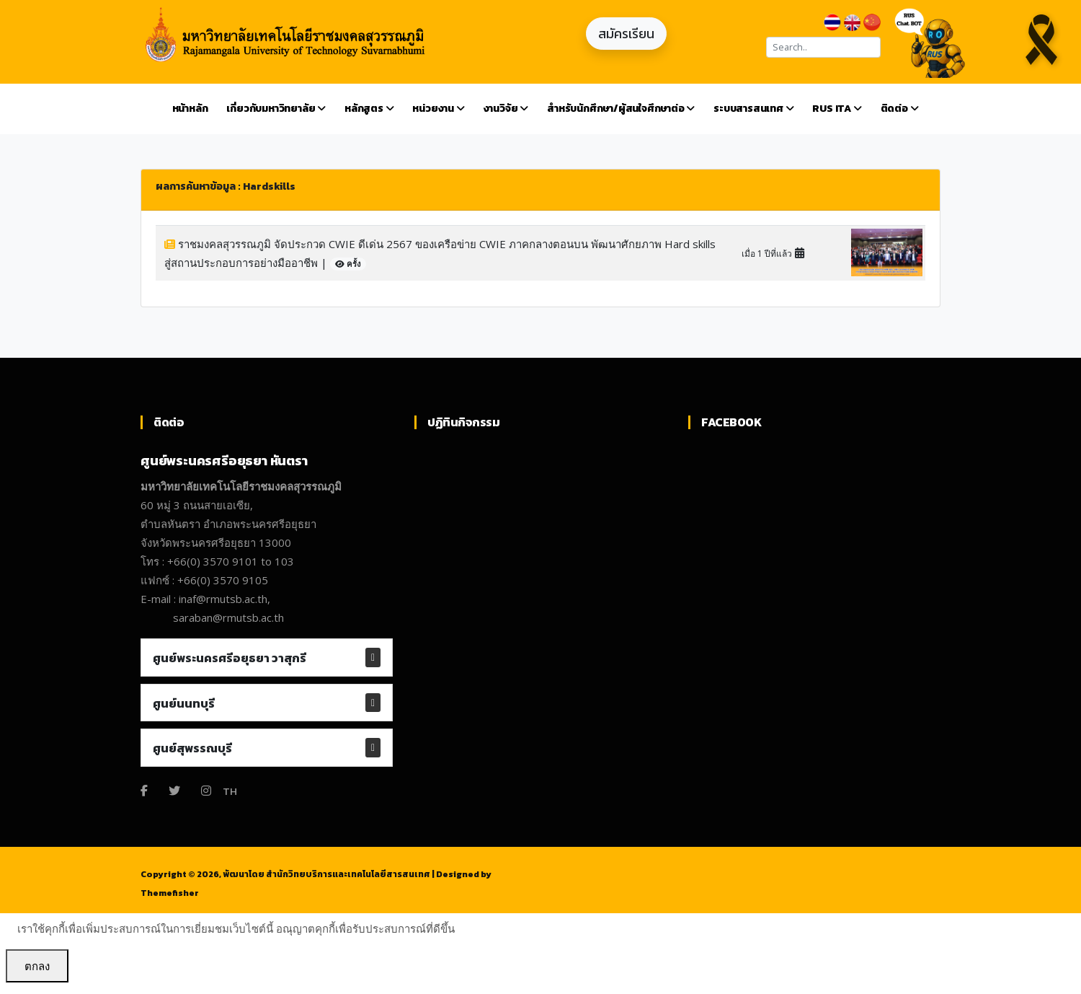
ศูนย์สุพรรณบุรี (192, 748)
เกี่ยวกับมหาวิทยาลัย (276, 108)
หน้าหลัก (190, 108)
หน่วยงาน (438, 108)
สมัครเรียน (626, 33)
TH (230, 791)
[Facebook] (144, 791)
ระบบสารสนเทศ (753, 108)
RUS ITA (836, 108)
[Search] (823, 47)
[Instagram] (206, 791)
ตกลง (37, 966)
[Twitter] (174, 791)
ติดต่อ (900, 108)
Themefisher (170, 893)
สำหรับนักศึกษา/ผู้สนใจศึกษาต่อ (621, 108)
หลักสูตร (368, 108)
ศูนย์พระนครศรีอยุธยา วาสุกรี (229, 658)
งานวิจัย (506, 108)
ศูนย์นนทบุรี (184, 703)
